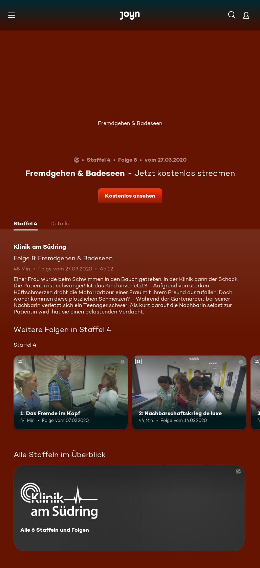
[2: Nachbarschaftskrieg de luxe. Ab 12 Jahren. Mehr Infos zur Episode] (189, 393)
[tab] (25, 224)
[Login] (246, 15)
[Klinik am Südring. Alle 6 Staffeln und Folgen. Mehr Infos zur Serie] (129, 508)
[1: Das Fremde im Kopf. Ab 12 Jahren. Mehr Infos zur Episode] (71, 393)
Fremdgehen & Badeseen (130, 123)
